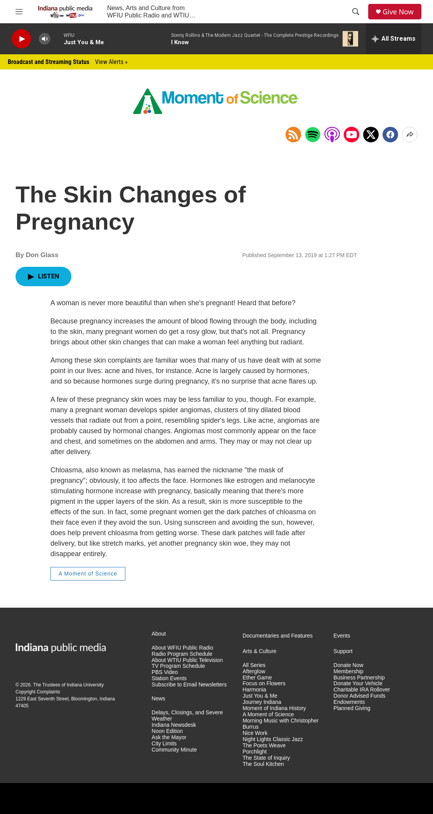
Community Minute (174, 750)
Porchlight (254, 752)
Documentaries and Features (277, 636)
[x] (371, 134)
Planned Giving (352, 708)
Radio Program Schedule (182, 654)
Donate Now (349, 665)
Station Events (169, 678)
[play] (21, 39)
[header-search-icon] (355, 11)
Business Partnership (359, 678)
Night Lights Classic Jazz (272, 739)
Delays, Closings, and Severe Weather (187, 716)
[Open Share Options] (409, 134)
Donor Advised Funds (360, 696)
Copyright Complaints (38, 692)
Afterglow (253, 671)
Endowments (349, 702)
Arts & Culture (259, 651)
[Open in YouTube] (351, 134)
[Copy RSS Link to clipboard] (293, 134)
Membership (349, 671)
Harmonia (254, 690)
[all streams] (393, 38)
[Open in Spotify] (312, 134)
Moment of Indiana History (274, 708)
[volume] (44, 39)
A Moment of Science (88, 573)
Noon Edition (167, 731)
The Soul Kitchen (263, 764)
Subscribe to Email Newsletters (189, 685)
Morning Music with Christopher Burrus (280, 724)
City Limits (164, 744)
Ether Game (257, 678)
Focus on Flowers (263, 683)
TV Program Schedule (178, 666)
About (159, 634)
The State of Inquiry (266, 758)
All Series (253, 665)
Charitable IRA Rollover (362, 690)
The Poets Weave (264, 745)
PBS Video (165, 672)
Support (343, 651)
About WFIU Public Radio (182, 648)
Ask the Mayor (169, 737)
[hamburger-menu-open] (19, 11)
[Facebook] (390, 134)
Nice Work (254, 733)
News (158, 699)
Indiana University (85, 685)
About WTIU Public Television (187, 660)
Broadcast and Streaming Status (68, 62)
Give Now (398, 12)
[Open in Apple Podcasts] (332, 134)
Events (342, 636)
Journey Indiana (261, 702)
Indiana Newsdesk (174, 725)
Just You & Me (259, 696)
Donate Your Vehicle (358, 683)
